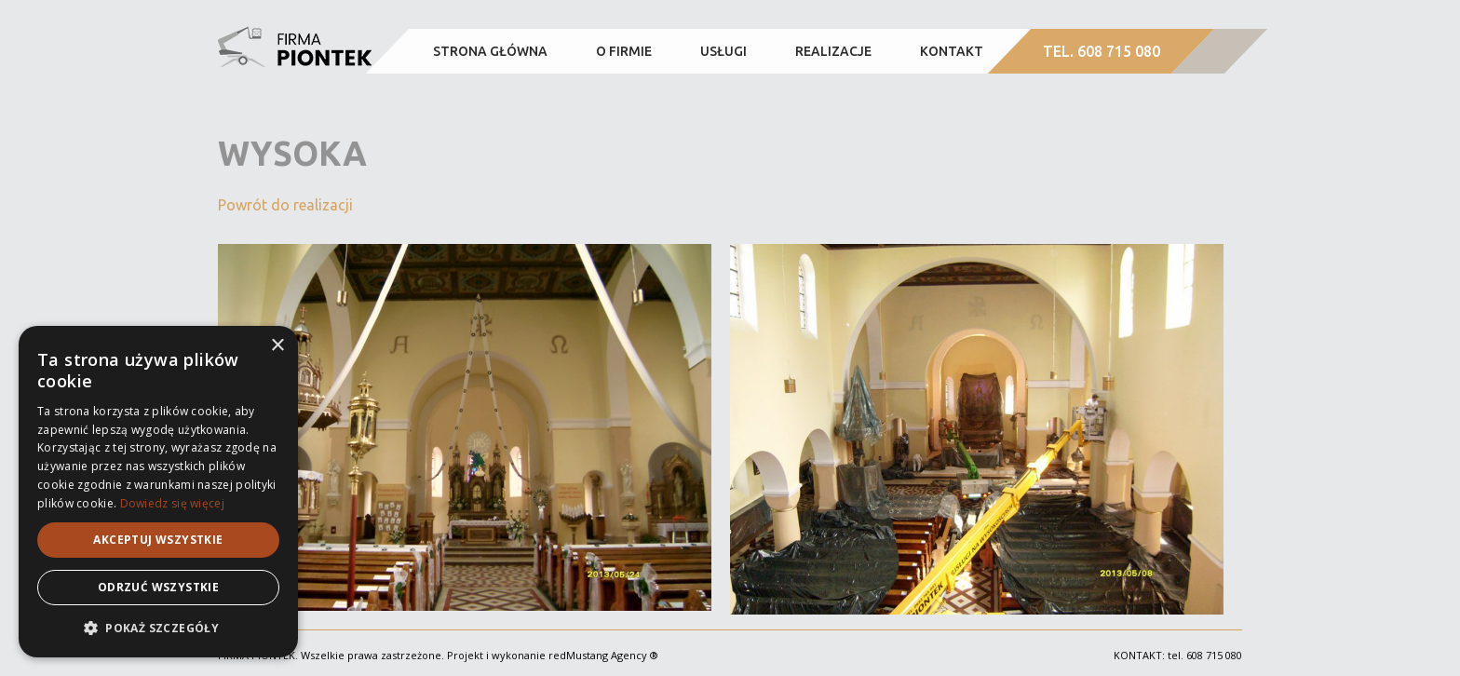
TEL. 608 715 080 (1101, 51)
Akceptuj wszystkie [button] (158, 540)
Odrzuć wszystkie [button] (158, 587)
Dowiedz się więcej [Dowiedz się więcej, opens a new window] (172, 503)
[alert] (158, 491)
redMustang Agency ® (603, 655)
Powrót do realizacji (285, 204)
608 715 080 (1214, 655)
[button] (158, 628)
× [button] (277, 346)
